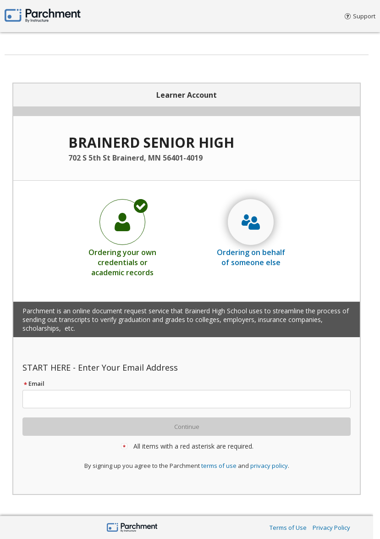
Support (360, 16)
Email (33, 383)
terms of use (219, 465)
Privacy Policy (331, 527)
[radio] (122, 237)
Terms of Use (288, 527)
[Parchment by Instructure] (132, 528)
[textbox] (191, 399)
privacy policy (269, 465)
